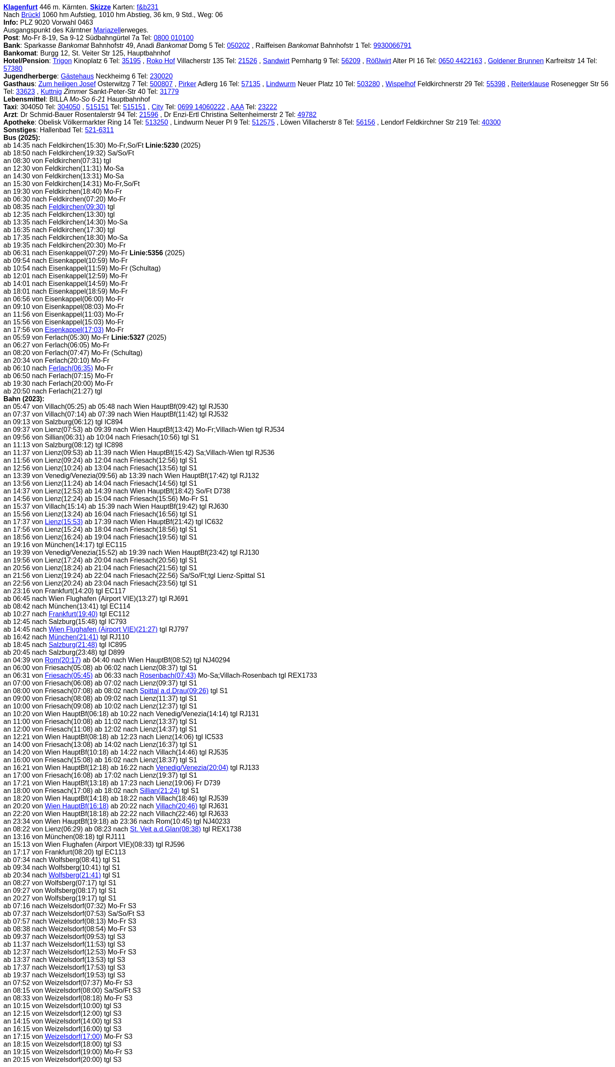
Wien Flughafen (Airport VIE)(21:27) (103, 629)
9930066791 (392, 45)
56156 (365, 122)
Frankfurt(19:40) (73, 614)
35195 (131, 60)
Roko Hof (160, 60)
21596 (148, 114)
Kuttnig (51, 91)
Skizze (100, 7)
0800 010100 (173, 37)
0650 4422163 (460, 60)
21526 (248, 60)
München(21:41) (74, 637)
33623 (25, 91)
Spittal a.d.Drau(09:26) (174, 690)
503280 (368, 83)
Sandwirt (276, 60)
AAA (237, 107)
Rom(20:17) (63, 660)
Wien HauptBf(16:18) (76, 806)
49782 (307, 114)
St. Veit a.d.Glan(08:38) (165, 829)
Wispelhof (401, 83)
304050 (69, 107)
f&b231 (147, 7)
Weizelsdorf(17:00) (73, 1036)
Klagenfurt (20, 7)
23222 (267, 107)
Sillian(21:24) (159, 790)
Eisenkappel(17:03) (74, 329)
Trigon (62, 60)
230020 (161, 76)
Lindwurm (281, 83)
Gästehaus (77, 76)
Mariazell (107, 30)
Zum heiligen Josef (67, 83)
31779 (169, 91)
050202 (238, 45)
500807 (161, 83)
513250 (156, 122)
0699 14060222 (201, 107)
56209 (350, 60)
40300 (491, 122)
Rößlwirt (378, 60)
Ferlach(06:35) (71, 368)
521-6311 (99, 130)
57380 (13, 68)
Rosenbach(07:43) (168, 675)
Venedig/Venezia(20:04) (192, 767)
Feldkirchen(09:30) (77, 206)
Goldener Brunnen (516, 60)
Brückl (30, 14)
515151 (97, 107)
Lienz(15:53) (64, 521)
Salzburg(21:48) (73, 644)
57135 (251, 83)
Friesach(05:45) (69, 675)
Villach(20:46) (177, 806)
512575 (263, 122)
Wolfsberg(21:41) (75, 875)
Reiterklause (530, 83)
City (158, 107)
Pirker (187, 83)
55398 (496, 83)
